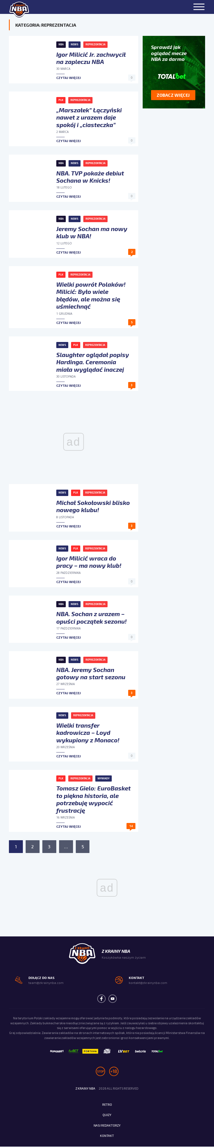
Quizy (107, 1116)
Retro (107, 1106)
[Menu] (199, 7)
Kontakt (107, 1137)
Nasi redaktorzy (107, 1127)
